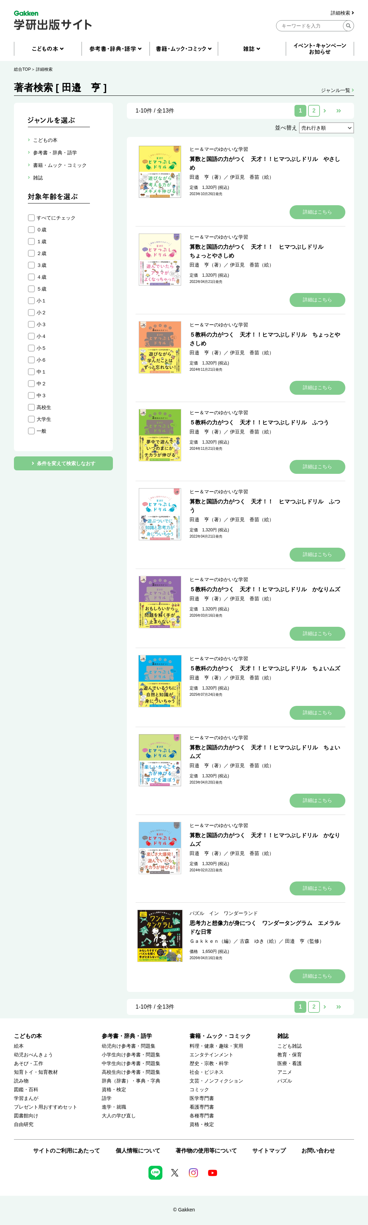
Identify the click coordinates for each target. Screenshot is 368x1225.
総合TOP (22, 69)
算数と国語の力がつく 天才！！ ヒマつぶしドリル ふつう (265, 506)
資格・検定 (114, 1089)
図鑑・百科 (26, 1089)
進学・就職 (114, 1107)
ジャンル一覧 (337, 90)
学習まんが (26, 1098)
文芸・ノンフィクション (216, 1081)
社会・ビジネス (207, 1072)
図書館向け (26, 1115)
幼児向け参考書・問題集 (128, 1046)
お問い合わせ (318, 1151)
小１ (41, 300)
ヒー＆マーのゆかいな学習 (219, 149)
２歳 (41, 253)
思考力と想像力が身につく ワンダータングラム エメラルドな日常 (265, 927)
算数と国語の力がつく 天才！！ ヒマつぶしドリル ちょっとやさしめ (259, 251)
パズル (284, 1081)
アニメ (284, 1072)
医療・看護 (289, 1063)
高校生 (44, 407)
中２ (41, 383)
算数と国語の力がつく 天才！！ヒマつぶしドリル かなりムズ (265, 839)
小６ (41, 360)
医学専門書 (202, 1098)
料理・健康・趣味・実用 (216, 1046)
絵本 (19, 1046)
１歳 (41, 241)
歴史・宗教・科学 (209, 1063)
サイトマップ (269, 1151)
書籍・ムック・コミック (220, 1036)
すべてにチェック (56, 218)
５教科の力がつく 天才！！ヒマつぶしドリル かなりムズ (265, 589)
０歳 (41, 229)
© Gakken (184, 1209)
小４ (41, 336)
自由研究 (23, 1124)
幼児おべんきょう (33, 1054)
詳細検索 (342, 13)
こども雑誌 (289, 1046)
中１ (41, 372)
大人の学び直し (119, 1115)
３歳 (41, 265)
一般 (41, 431)
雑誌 (283, 1036)
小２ (41, 312)
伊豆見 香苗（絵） (252, 177)
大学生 (44, 419)
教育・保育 (289, 1054)
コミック (199, 1089)
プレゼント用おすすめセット (45, 1107)
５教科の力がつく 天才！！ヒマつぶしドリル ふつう (259, 422)
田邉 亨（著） (207, 177)
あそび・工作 (28, 1063)
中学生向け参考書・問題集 (131, 1063)
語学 (107, 1098)
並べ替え (286, 128)
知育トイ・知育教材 (36, 1072)
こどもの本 (28, 1036)
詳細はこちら (317, 212)
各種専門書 (202, 1115)
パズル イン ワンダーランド (224, 913)
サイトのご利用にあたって (66, 1151)
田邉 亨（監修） (304, 941)
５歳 (41, 289)
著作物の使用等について (206, 1151)
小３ (41, 324)
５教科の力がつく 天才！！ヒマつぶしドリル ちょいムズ (265, 668)
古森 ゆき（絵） (259, 941)
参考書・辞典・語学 (127, 1036)
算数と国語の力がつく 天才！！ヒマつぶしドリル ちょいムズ (265, 752)
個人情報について (138, 1151)
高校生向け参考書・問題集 (131, 1072)
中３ (41, 395)
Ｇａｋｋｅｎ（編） (211, 941)
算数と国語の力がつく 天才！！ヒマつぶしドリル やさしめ (265, 163)
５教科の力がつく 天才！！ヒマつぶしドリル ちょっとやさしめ (265, 339)
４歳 (41, 277)
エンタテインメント (211, 1054)
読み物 (21, 1081)
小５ (41, 348)
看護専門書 (202, 1107)
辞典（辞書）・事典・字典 (131, 1081)
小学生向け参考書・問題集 (131, 1054)
